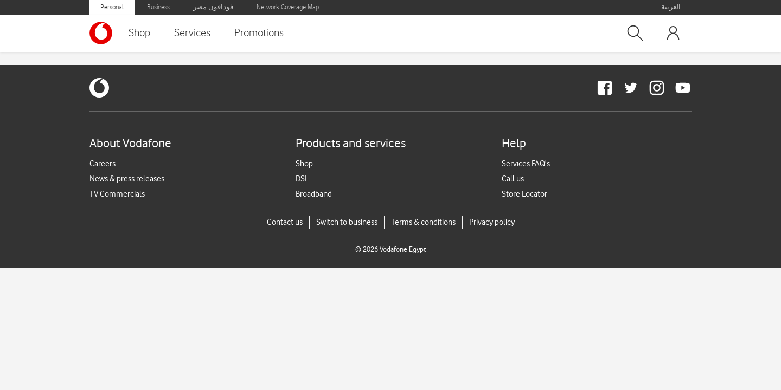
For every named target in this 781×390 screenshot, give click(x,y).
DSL (302, 179)
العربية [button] (671, 7)
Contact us (285, 222)
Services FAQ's (526, 163)
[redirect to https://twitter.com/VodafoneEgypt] (630, 87)
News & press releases (126, 179)
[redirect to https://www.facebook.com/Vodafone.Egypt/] (604, 87)
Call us (513, 179)
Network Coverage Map (288, 7)
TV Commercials (117, 194)
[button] (635, 33)
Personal (112, 7)
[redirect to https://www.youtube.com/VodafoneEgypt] (683, 87)
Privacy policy (492, 222)
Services (192, 33)
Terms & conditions (423, 222)
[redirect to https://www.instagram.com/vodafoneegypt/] (656, 87)
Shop (139, 33)
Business (158, 7)
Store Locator (524, 194)
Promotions (259, 33)
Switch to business (346, 222)
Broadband (314, 194)
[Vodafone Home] (103, 33)
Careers (102, 163)
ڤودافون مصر (213, 7)
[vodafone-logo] (99, 88)
